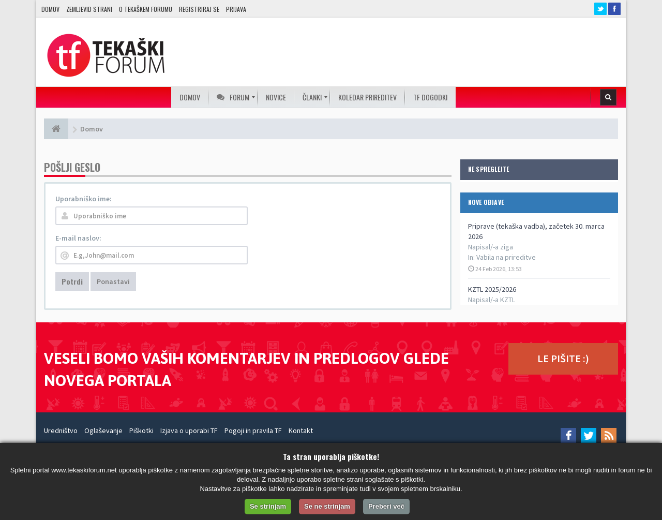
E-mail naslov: (78, 238)
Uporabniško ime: (83, 198)
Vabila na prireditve (506, 257)
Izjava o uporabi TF (189, 430)
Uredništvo (61, 430)
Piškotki (141, 430)
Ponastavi (113, 281)
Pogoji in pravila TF (253, 430)
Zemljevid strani (89, 9)
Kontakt (301, 430)
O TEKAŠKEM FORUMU (145, 9)
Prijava (236, 9)
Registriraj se (199, 9)
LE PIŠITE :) (563, 358)
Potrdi (72, 281)
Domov (50, 9)
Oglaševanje (103, 430)
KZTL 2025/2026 (492, 289)
